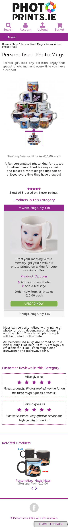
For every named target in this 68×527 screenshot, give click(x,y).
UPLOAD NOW (34, 303)
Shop (15, 44)
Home (5, 44)
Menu (12, 37)
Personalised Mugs (31, 44)
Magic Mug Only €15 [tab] (34, 314)
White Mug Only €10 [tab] (34, 208)
